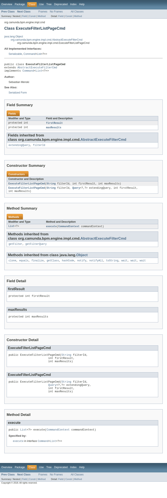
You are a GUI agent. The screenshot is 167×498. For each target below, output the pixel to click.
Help (81, 4)
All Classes (77, 11)
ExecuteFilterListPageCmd (26, 186)
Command (30, 53)
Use (41, 4)
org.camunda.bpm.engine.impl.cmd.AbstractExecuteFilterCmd (46, 39)
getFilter (15, 248)
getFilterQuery (36, 248)
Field (24, 16)
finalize (38, 265)
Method (41, 16)
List (39, 53)
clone (12, 265)
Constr (32, 16)
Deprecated (61, 4)
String (51, 186)
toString (112, 265)
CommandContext (69, 230)
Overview (6, 4)
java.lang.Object (13, 36)
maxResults (53, 130)
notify (81, 265)
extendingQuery (19, 148)
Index (73, 4)
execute (51, 230)
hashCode (68, 265)
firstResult (54, 125)
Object (82, 259)
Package (20, 4)
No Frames (56, 11)
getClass (53, 265)
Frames (42, 11)
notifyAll (96, 265)
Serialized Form (18, 94)
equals (24, 265)
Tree (49, 4)
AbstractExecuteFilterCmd (37, 68)
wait (124, 265)
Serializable (15, 53)
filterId (39, 148)
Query (76, 191)
